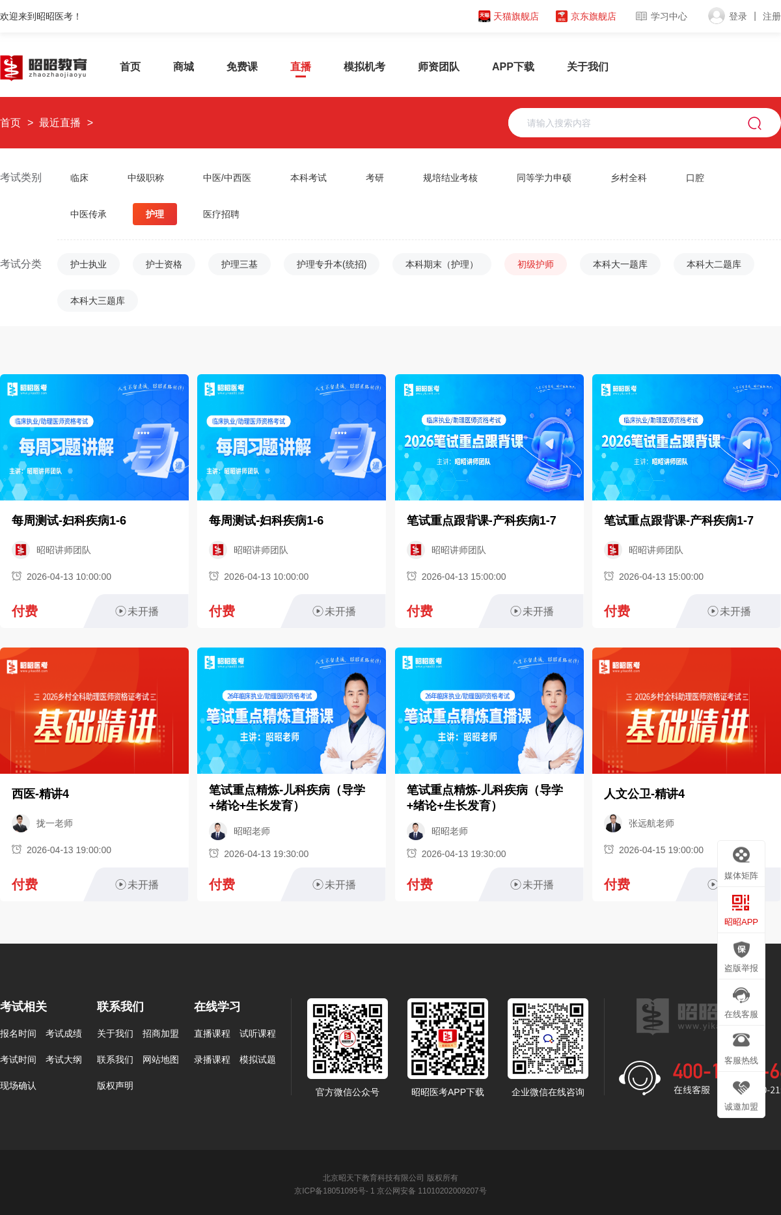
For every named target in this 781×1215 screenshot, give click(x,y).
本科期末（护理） (441, 264)
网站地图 (161, 1058)
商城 (183, 66)
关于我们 (588, 66)
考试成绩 (64, 1032)
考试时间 (18, 1058)
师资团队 (438, 66)
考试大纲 (64, 1058)
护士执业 (88, 264)
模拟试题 (258, 1058)
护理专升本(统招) (331, 264)
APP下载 (513, 66)
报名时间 (18, 1032)
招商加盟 (161, 1032)
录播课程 (212, 1058)
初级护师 (535, 264)
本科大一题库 (620, 264)
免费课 (242, 66)
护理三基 (239, 264)
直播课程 (212, 1032)
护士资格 (164, 264)
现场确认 (18, 1084)
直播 (300, 66)
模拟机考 (364, 66)
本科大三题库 (97, 300)
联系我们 (115, 1058)
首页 (130, 66)
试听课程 (258, 1032)
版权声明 (115, 1084)
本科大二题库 (714, 264)
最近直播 (58, 122)
